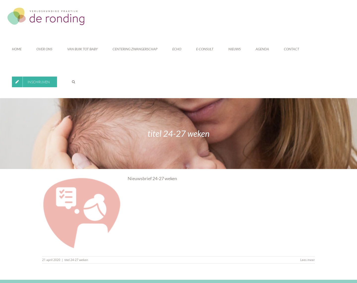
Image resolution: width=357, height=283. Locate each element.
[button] (73, 81)
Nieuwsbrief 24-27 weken (152, 178)
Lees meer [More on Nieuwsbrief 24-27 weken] (307, 260)
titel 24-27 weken (76, 260)
